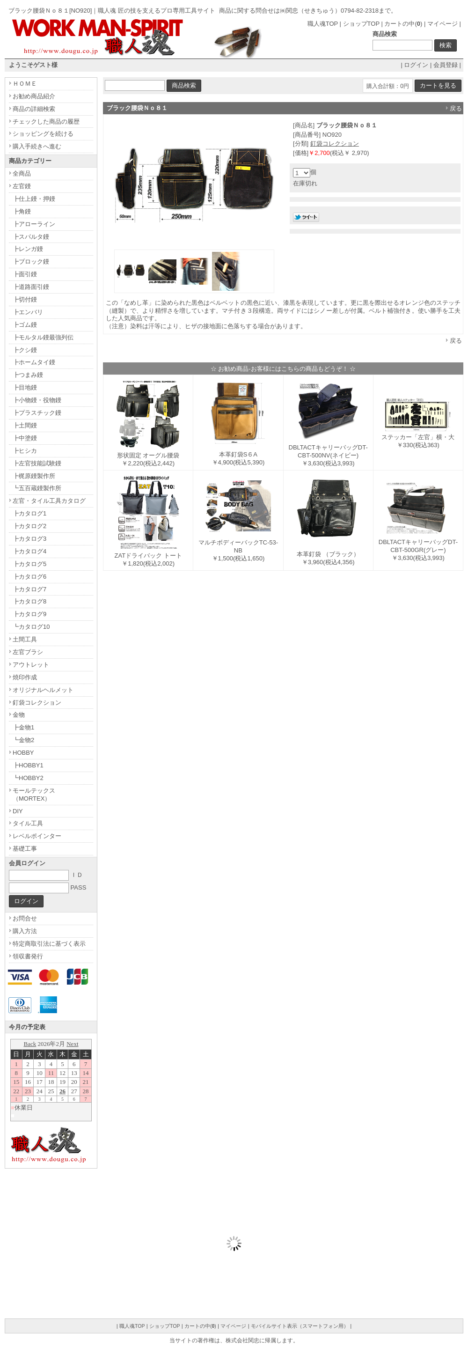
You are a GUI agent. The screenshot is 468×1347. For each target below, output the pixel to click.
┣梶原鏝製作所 (34, 475)
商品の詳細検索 (34, 108)
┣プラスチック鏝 (37, 412)
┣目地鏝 (25, 387)
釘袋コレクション (334, 143)
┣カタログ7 (29, 589)
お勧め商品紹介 (34, 96)
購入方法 (25, 931)
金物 (19, 714)
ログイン (416, 64)
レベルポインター (37, 835)
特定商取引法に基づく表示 (49, 943)
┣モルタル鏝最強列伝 (43, 337)
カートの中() (403, 23)
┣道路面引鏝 (31, 286)
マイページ (442, 23)
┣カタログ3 (29, 538)
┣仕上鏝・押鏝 (34, 198)
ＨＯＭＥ (25, 83)
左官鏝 (22, 186)
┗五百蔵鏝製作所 (37, 488)
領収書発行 (28, 956)
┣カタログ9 (29, 614)
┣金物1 (23, 727)
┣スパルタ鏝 (31, 236)
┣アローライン (34, 224)
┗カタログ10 (31, 626)
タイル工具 (28, 823)
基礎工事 (25, 848)
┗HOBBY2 (28, 777)
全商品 (22, 173)
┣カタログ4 (29, 551)
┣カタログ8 (29, 601)
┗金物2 (23, 739)
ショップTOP (361, 23)
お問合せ (25, 918)
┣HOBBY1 (28, 765)
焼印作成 (25, 677)
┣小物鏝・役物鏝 (37, 400)
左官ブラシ (28, 651)
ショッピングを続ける (43, 133)
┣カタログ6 (29, 576)
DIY (18, 811)
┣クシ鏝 (25, 349)
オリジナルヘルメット (43, 689)
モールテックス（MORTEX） (34, 794)
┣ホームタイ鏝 (34, 362)
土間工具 (25, 639)
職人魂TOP (322, 23)
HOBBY (23, 752)
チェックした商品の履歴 (46, 121)
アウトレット (31, 664)
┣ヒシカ (25, 450)
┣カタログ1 (29, 513)
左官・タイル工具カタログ (49, 500)
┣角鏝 (22, 211)
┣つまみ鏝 (28, 374)
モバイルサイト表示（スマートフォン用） (300, 1326)
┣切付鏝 (25, 299)
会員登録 (445, 64)
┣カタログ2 (29, 526)
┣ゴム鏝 (25, 324)
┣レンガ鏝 (28, 248)
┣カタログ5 (29, 563)
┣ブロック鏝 (31, 261)
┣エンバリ (28, 312)
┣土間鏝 (25, 425)
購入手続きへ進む (37, 146)
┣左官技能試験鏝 (37, 463)
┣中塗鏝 (25, 438)
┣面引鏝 (25, 274)
